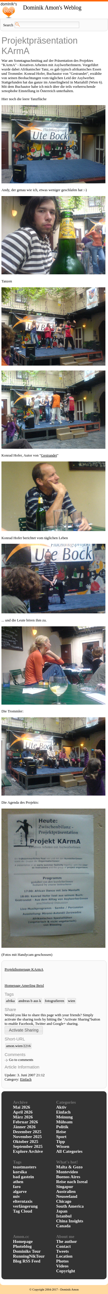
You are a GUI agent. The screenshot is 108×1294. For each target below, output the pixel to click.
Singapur (64, 1186)
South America (70, 1206)
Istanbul (63, 1216)
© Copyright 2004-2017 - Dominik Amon (54, 1289)
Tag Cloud (22, 1211)
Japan (61, 1211)
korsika (20, 1172)
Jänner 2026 (24, 1126)
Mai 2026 (21, 1107)
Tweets (62, 1251)
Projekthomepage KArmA (24, 969)
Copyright (65, 1271)
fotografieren (54, 1001)
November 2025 (27, 1136)
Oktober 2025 (25, 1141)
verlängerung (25, 1206)
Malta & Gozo (69, 1167)
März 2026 (23, 1117)
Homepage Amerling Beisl (24, 986)
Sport (61, 1136)
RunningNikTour (29, 1256)
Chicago (63, 1201)
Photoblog (22, 1246)
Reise (61, 1131)
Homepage (23, 1241)
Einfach (26, 1079)
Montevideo (67, 1172)
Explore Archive (28, 1151)
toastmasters (24, 1167)
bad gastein (23, 1176)
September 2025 (28, 1146)
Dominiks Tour (27, 1251)
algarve (19, 1191)
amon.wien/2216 (18, 1046)
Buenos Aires (68, 1176)
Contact (63, 1246)
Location (64, 1256)
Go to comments (21, 1060)
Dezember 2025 (27, 1131)
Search (8, 25)
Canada (63, 1226)
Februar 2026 (25, 1122)
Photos (62, 1261)
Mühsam (64, 1122)
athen (18, 1181)
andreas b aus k (29, 1001)
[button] (24, 1030)
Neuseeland (66, 1196)
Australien (66, 1191)
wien (71, 1001)
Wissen (62, 1146)
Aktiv (61, 1107)
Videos (62, 1266)
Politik (62, 1126)
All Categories (69, 1151)
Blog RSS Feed (26, 1261)
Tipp (60, 1141)
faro (16, 1186)
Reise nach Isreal (72, 1181)
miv (16, 1196)
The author (66, 1241)
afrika (10, 1001)
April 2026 (23, 1112)
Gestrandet (49, 455)
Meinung (64, 1117)
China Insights (69, 1221)
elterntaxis (22, 1201)
